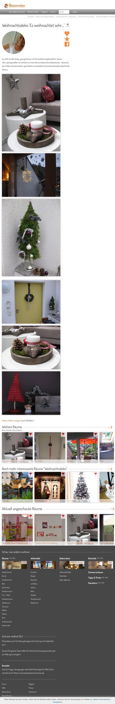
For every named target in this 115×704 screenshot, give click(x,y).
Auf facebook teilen (67, 44)
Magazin (44, 11)
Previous (108, 427)
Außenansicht (7, 622)
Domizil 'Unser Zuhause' (86, 16)
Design (33, 576)
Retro (33, 591)
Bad (3, 584)
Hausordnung (6, 695)
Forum (52, 11)
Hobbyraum (6, 603)
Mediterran (34, 603)
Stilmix (33, 587)
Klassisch (34, 580)
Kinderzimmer (7, 591)
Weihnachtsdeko (65, 572)
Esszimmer (6, 587)
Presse (31, 688)
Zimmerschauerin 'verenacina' (66, 16)
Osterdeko (63, 576)
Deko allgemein (65, 580)
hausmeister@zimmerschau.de (32, 673)
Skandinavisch (36, 599)
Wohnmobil (6, 625)
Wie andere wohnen (17, 11)
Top (98, 558)
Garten (4, 614)
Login (75, 11)
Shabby (33, 595)
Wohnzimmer (7, 572)
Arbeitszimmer (7, 599)
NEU (14, 558)
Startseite (31, 16)
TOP (10, 558)
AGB (3, 688)
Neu (102, 558)
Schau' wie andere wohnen (45, 16)
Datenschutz (6, 692)
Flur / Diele (6, 595)
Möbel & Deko (33, 11)
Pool (3, 618)
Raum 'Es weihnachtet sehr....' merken (67, 39)
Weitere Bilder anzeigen (11, 420)
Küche (4, 576)
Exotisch (34, 572)
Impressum (33, 692)
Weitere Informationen (101, 699)
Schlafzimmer (7, 580)
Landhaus (34, 584)
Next (111, 427)
